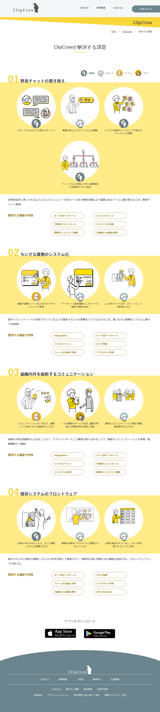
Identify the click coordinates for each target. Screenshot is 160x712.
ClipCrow (117, 7)
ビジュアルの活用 (105, 224)
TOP (113, 31)
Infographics (61, 335)
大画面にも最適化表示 (107, 232)
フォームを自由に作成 (65, 352)
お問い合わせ (145, 8)
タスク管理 (101, 343)
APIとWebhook (104, 591)
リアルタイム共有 (105, 352)
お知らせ (84, 7)
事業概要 (101, 7)
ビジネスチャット (105, 215)
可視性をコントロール (65, 224)
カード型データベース (65, 215)
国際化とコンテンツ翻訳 (66, 232)
